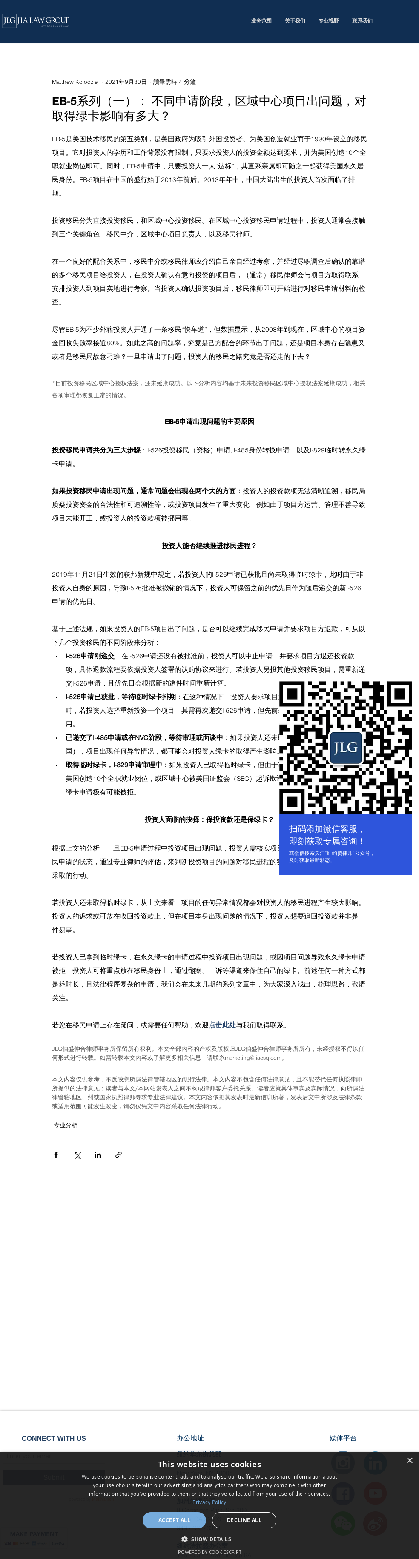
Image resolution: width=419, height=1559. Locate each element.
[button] (209, 1539)
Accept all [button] (174, 1520)
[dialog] (209, 1505)
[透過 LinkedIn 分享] (98, 1155)
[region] (345, 779)
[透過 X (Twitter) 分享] (77, 1155)
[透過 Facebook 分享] (56, 1155)
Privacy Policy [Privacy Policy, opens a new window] (209, 1502)
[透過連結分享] (119, 1155)
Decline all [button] (244, 1520)
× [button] (409, 1461)
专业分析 (65, 1126)
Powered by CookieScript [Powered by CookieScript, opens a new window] (209, 1552)
